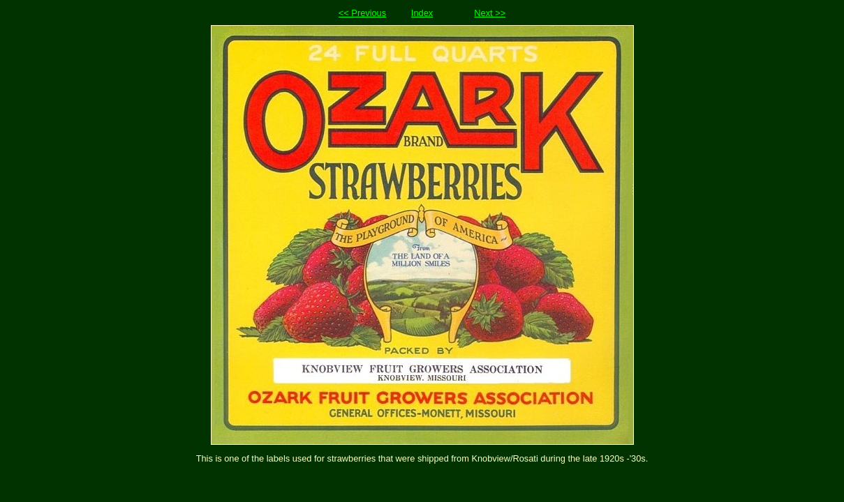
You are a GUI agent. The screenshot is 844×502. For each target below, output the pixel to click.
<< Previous (362, 13)
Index (422, 13)
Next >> (489, 13)
